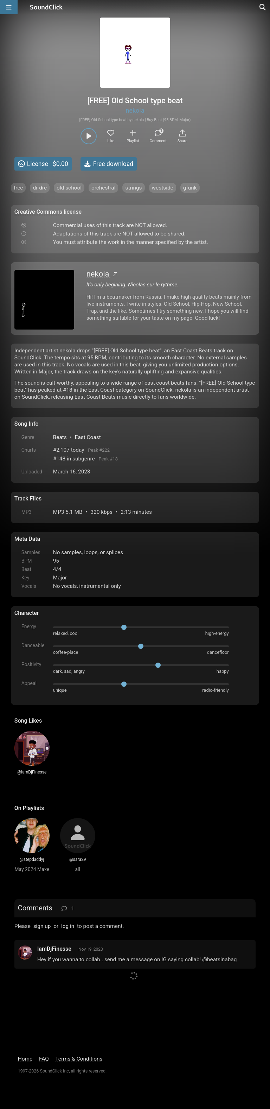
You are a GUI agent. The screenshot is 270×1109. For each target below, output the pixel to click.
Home (25, 1059)
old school (69, 188)
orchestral (103, 188)
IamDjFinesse (54, 948)
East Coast (88, 437)
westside (162, 188)
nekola (135, 110)
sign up (42, 926)
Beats (60, 437)
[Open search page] (263, 7)
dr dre (40, 188)
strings (133, 188)
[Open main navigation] (9, 7)
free (18, 188)
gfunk (190, 188)
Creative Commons (38, 211)
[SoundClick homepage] (46, 7)
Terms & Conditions (78, 1059)
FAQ (44, 1059)
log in (67, 926)
